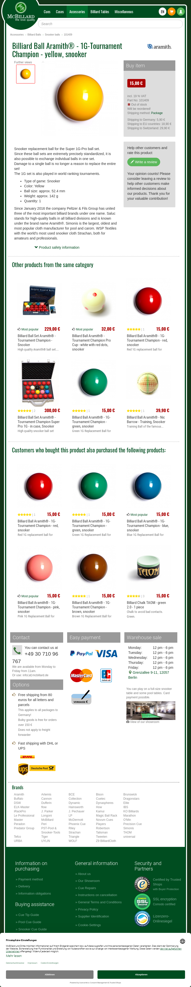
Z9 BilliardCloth (106, 841)
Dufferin (46, 803)
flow (44, 807)
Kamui (100, 811)
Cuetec (100, 798)
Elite (126, 803)
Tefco (17, 836)
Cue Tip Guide (28, 915)
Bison (99, 794)
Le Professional (24, 815)
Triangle (74, 836)
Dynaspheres (104, 803)
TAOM (127, 832)
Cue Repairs (87, 888)
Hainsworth (76, 807)
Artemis (46, 794)
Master (18, 820)
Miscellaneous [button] (124, 11)
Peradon (19, 824)
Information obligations (34, 893)
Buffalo (18, 798)
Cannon (46, 798)
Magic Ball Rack (106, 815)
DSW (17, 803)
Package (157, 113)
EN (162, 11)
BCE (72, 794)
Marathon (129, 815)
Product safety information (57, 247)
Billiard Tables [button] (100, 11)
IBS (125, 807)
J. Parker (47, 811)
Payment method (30, 879)
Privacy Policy (88, 909)
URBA (18, 841)
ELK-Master (22, 807)
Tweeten (101, 836)
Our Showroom (89, 881)
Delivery (24, 886)
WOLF (73, 841)
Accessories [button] (77, 11)
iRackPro (20, 811)
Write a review (144, 162)
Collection (75, 798)
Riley (72, 828)
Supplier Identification (93, 916)
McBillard (47, 820)
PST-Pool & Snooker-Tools (50, 830)
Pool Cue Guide (29, 922)
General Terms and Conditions (100, 902)
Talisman (102, 832)
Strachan (75, 832)
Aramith (19, 794)
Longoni (46, 815)
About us (84, 874)
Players (101, 824)
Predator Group (24, 828)
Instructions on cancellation (97, 895)
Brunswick (130, 794)
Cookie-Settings (89, 925)
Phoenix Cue (77, 824)
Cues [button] (47, 11)
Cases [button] (60, 11)
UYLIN (45, 841)
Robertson (103, 828)
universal (129, 836)
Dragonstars (131, 798)
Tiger (44, 836)
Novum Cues (104, 820)
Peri (44, 824)
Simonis (128, 828)
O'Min (127, 820)
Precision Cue (132, 824)
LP (70, 815)
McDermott (76, 820)
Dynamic (74, 803)
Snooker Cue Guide (32, 929)
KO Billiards (131, 811)
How (99, 807)
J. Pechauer (76, 811)
